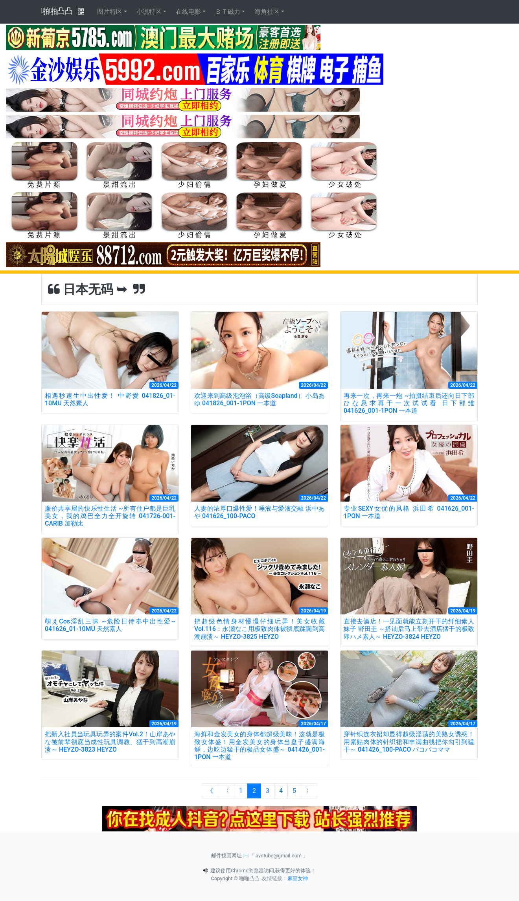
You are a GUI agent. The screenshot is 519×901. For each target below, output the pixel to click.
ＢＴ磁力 (227, 11)
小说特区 (149, 11)
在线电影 (188, 11)
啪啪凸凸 (57, 11)
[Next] (309, 790)
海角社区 (267, 11)
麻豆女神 (297, 878)
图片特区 (109, 11)
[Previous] (226, 790)
